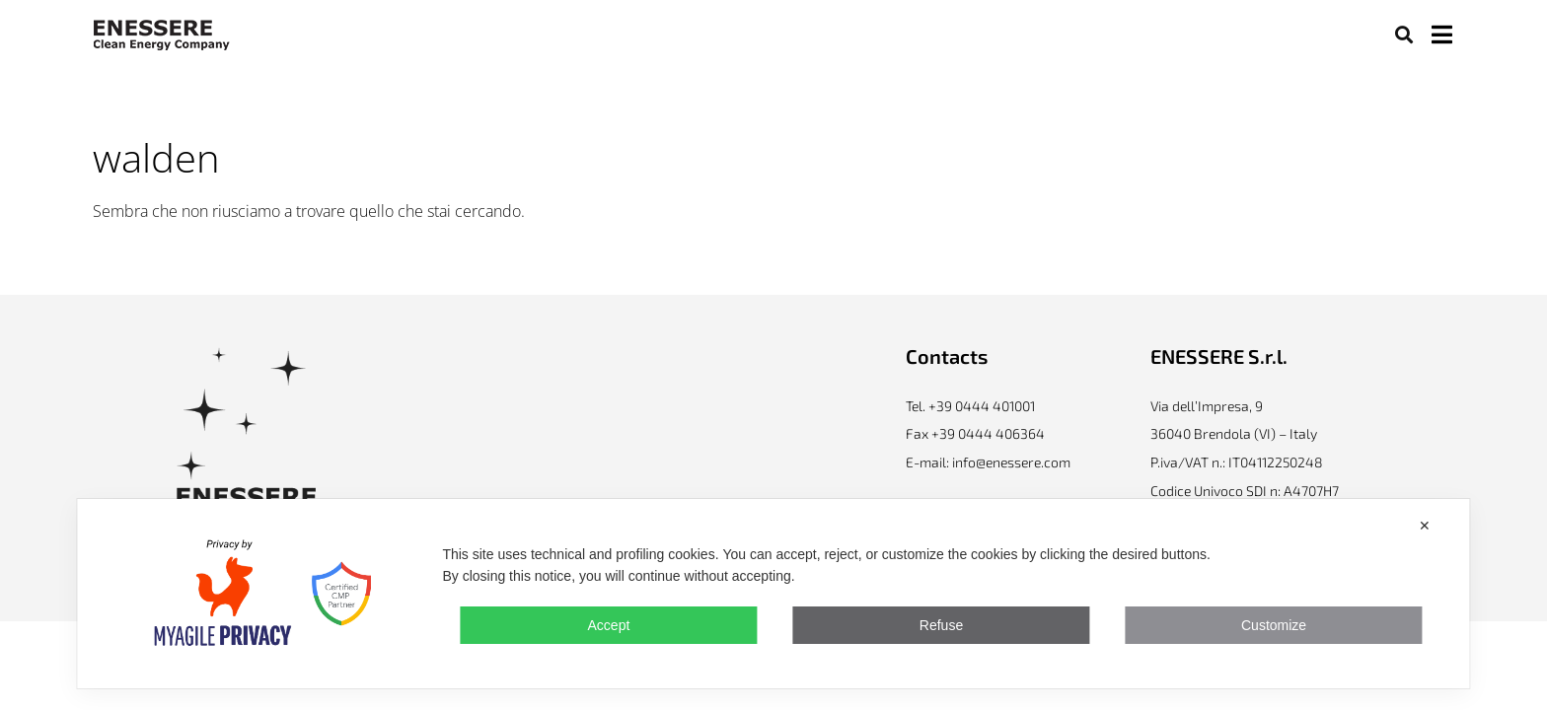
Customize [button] (1273, 625)
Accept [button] (609, 625)
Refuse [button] (941, 625)
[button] (1403, 34)
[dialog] (773, 593)
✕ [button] (1425, 525)
